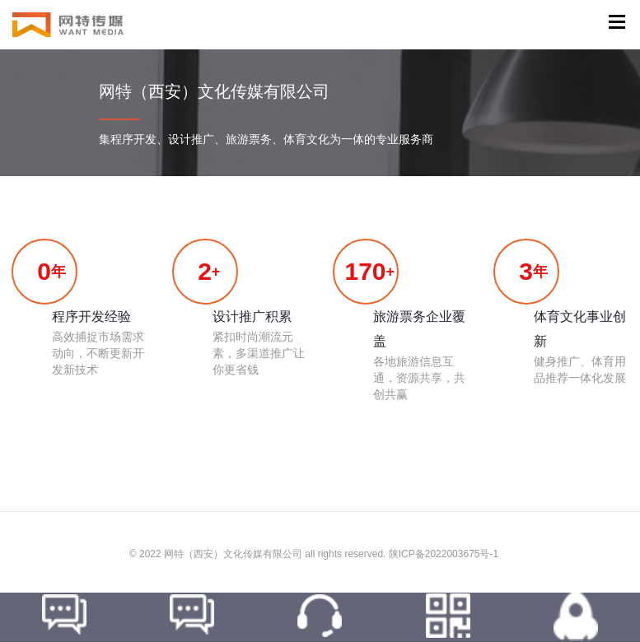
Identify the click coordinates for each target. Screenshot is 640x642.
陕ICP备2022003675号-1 (443, 554)
